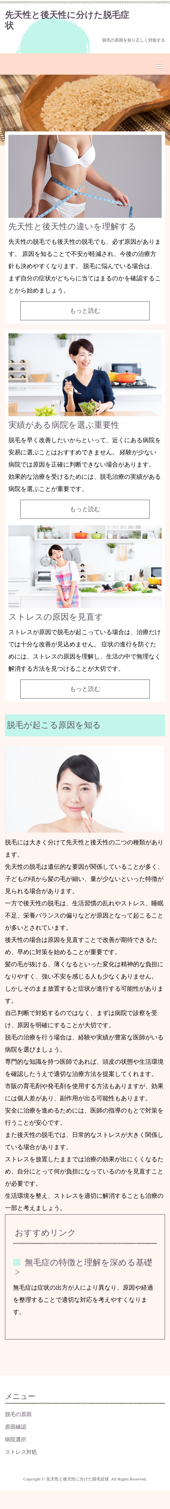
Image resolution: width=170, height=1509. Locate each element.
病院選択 (15, 1439)
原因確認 (15, 1427)
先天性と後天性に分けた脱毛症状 (67, 20)
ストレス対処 (21, 1452)
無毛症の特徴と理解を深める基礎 (88, 1262)
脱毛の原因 (18, 1414)
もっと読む (85, 310)
